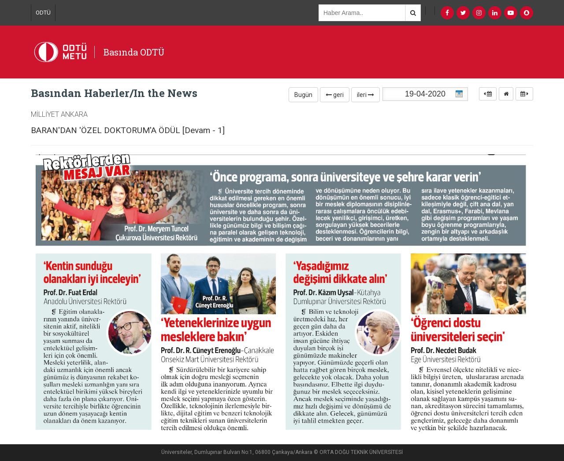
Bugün (303, 94)
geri (335, 94)
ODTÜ (43, 12)
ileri (365, 94)
